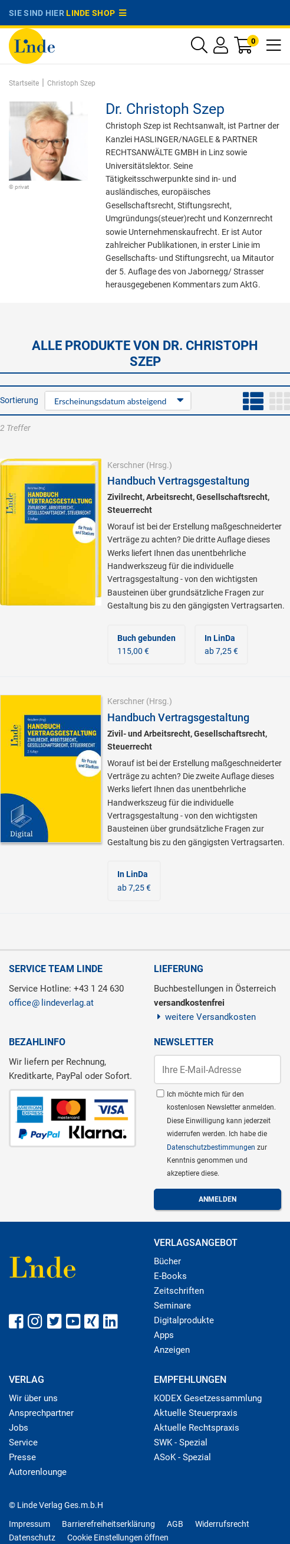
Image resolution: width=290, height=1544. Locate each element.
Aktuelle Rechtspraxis (196, 1427)
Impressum (29, 1524)
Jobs (18, 1427)
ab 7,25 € (221, 644)
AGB (175, 1524)
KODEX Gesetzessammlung (208, 1398)
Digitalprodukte (184, 1320)
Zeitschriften (179, 1290)
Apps (164, 1335)
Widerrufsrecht (222, 1524)
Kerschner (125, 465)
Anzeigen (172, 1350)
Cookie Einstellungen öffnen (118, 1537)
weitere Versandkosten (205, 1017)
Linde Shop (96, 13)
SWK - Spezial (180, 1442)
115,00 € (146, 644)
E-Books (170, 1276)
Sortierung (19, 400)
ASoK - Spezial (182, 1457)
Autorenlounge (38, 1472)
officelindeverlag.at (51, 1002)
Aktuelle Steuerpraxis (196, 1413)
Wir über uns (33, 1398)
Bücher (167, 1261)
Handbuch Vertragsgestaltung (178, 481)
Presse (22, 1457)
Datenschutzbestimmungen (212, 1147)
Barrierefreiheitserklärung (108, 1524)
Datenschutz (32, 1537)
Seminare (172, 1305)
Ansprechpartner (41, 1413)
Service (23, 1442)
